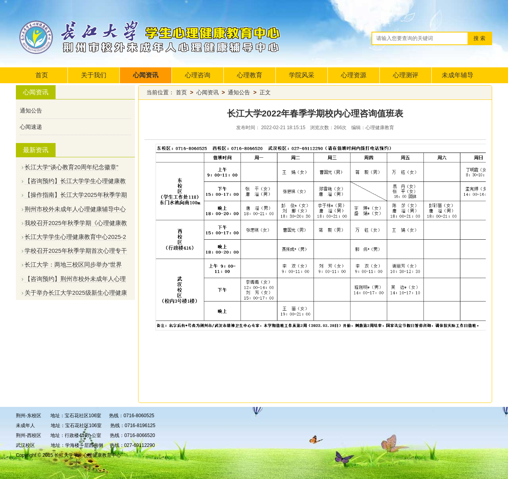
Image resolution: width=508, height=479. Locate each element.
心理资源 (353, 75)
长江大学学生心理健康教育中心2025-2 (75, 237)
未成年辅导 (457, 75)
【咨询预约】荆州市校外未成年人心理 (75, 279)
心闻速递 (31, 127)
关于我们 (93, 75)
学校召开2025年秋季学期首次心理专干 (76, 251)
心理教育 (249, 75)
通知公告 (31, 110)
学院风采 (301, 75)
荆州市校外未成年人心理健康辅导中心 (75, 209)
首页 (41, 75)
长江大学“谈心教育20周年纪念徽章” (71, 167)
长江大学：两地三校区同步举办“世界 (73, 264)
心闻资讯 (145, 75)
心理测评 (405, 75)
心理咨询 (197, 75)
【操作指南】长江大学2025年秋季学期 (76, 195)
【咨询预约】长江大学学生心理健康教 (75, 181)
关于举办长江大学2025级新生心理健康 (76, 293)
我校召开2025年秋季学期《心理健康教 (76, 223)
